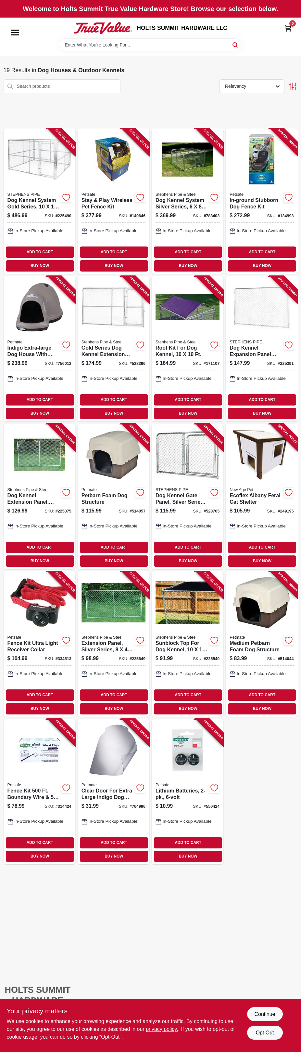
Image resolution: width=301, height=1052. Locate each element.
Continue (264, 1014)
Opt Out (265, 1032)
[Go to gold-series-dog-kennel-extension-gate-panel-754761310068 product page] (113, 348)
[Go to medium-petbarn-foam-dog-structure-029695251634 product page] (261, 644)
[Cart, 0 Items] (288, 28)
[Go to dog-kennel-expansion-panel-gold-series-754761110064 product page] (261, 348)
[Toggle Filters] (292, 86)
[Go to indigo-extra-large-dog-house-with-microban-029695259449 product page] (39, 348)
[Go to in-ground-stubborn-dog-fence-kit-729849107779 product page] (261, 201)
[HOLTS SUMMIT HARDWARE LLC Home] (103, 28)
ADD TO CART (40, 252)
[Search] (235, 44)
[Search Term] (151, 44)
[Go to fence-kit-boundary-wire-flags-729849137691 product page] (39, 791)
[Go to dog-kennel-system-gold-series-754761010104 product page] (39, 201)
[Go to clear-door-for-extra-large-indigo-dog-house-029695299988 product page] (113, 791)
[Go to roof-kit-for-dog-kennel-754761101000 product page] (187, 348)
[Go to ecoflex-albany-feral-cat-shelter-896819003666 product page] (261, 496)
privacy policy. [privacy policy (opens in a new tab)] (162, 1029)
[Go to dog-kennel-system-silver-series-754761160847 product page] (187, 201)
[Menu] (15, 32)
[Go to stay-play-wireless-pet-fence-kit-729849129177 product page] (113, 201)
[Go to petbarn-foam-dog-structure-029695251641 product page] (113, 496)
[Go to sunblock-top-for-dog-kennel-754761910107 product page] (187, 644)
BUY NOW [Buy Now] (40, 265)
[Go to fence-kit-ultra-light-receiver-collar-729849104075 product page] (39, 644)
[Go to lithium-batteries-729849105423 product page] (187, 791)
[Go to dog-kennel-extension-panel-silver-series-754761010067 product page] (39, 496)
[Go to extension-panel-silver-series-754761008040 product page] (113, 644)
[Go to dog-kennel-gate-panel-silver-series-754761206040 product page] (187, 496)
